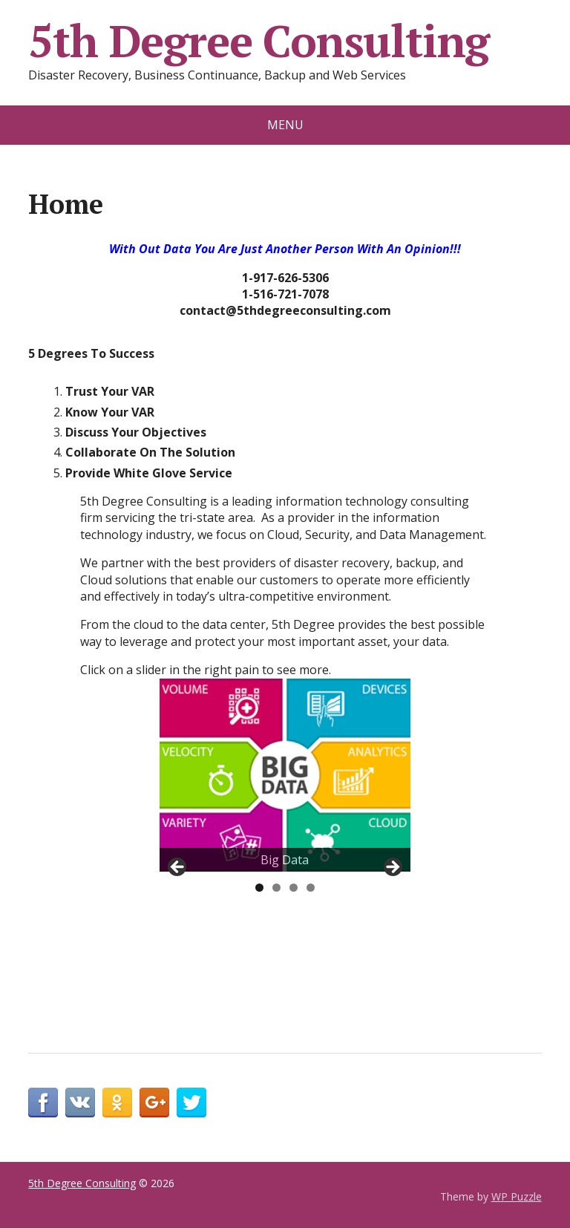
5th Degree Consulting (258, 40)
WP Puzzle (516, 1196)
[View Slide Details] (285, 775)
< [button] (178, 868)
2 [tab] (276, 888)
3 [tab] (293, 888)
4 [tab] (311, 888)
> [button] (392, 868)
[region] (285, 775)
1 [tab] (259, 888)
